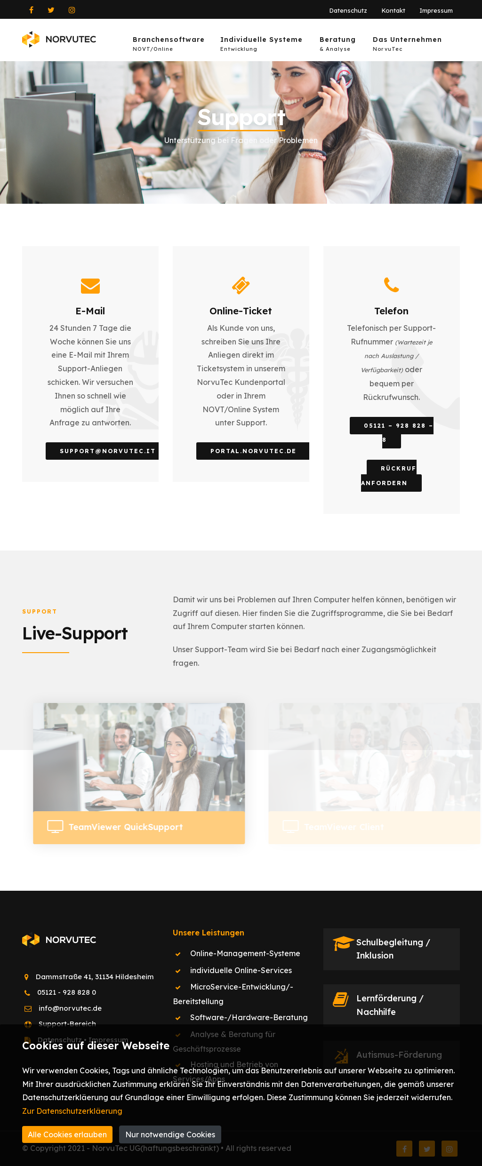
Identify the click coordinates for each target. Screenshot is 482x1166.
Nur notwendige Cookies (170, 1134)
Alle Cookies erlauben (67, 1134)
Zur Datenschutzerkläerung (72, 1111)
